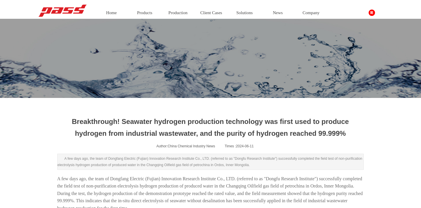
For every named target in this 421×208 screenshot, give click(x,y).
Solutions (244, 12)
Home (111, 12)
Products (144, 12)
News (278, 12)
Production (177, 12)
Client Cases (211, 12)
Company (311, 12)
